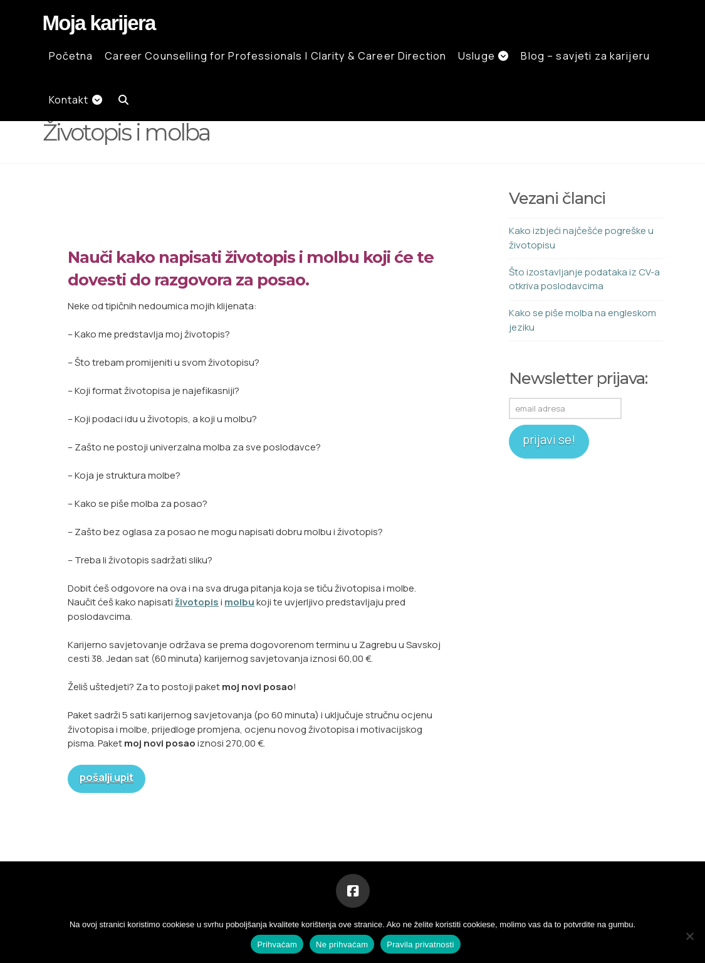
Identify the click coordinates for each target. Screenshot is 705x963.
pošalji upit (106, 777)
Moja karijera (99, 23)
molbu (239, 602)
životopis (197, 602)
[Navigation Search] (119, 99)
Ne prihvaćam (342, 944)
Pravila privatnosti (420, 944)
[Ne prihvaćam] (689, 936)
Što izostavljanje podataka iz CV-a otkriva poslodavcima (584, 279)
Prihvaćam (277, 944)
